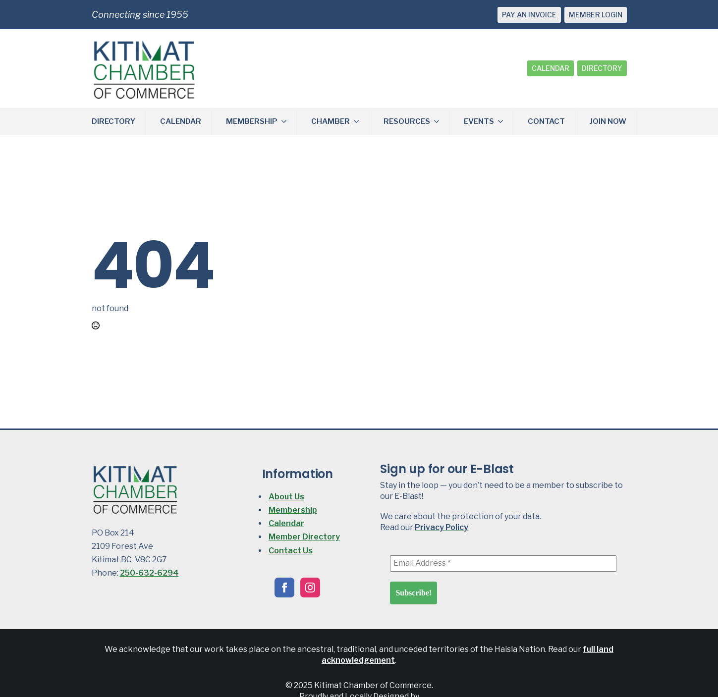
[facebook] (284, 587)
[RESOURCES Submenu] (439, 121)
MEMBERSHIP (251, 121)
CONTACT (546, 121)
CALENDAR (550, 68)
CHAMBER (330, 121)
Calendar (286, 523)
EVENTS (479, 121)
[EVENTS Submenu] (503, 121)
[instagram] (310, 587)
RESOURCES (407, 121)
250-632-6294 (149, 573)
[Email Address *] (503, 563)
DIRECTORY (602, 68)
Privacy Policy (441, 527)
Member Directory (304, 536)
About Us (286, 496)
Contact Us (291, 550)
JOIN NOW (608, 121)
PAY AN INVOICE (529, 14)
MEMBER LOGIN (595, 14)
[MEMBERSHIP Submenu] (286, 121)
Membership (293, 510)
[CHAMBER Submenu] (359, 121)
